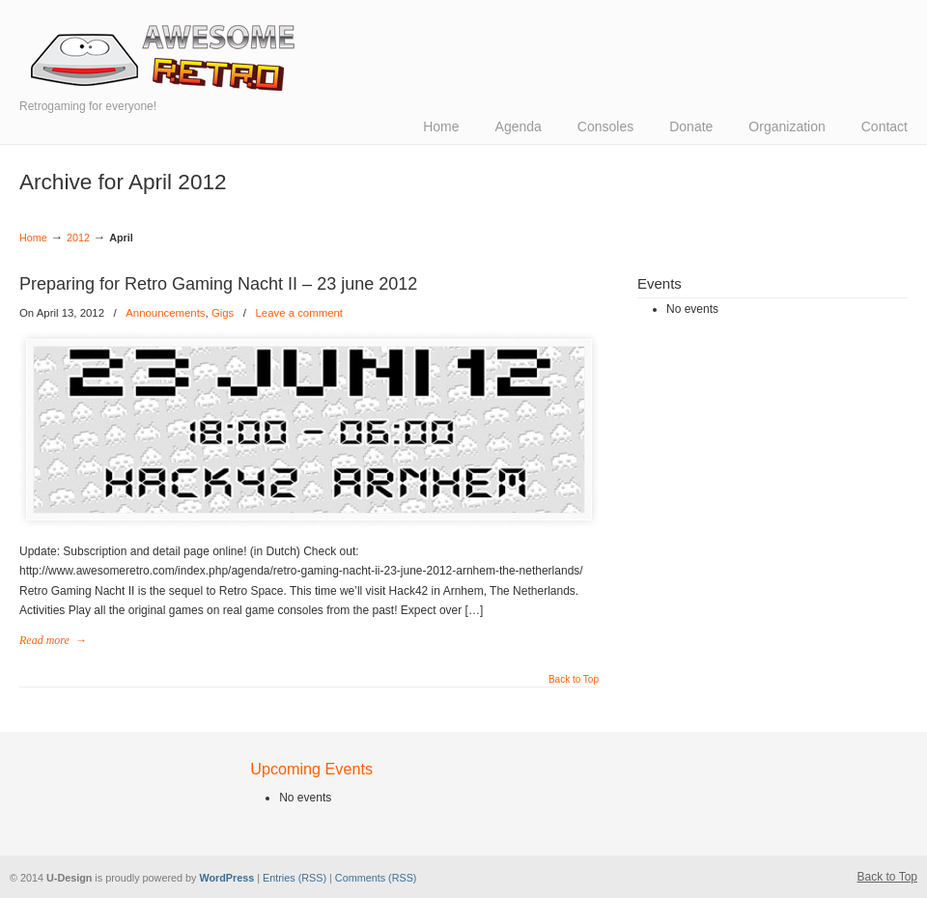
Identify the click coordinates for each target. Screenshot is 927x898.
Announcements (165, 313)
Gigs (222, 313)
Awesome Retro (164, 58)
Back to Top (573, 680)
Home (33, 237)
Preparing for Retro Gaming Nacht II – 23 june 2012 (218, 284)
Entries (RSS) (294, 878)
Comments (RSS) (376, 878)
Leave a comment (299, 313)
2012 (78, 237)
